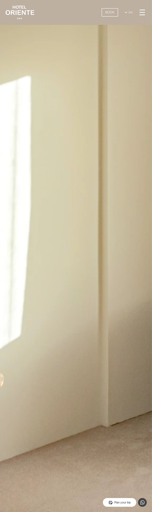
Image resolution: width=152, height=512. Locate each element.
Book (109, 12)
